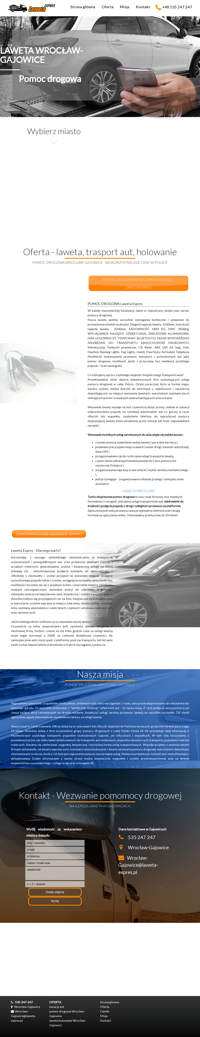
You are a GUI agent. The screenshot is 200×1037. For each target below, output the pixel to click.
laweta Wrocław (138, 491)
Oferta (107, 6)
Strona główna (82, 6)
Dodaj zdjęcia (55, 892)
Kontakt (143, 6)
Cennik (104, 1011)
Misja (124, 6)
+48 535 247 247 (177, 7)
